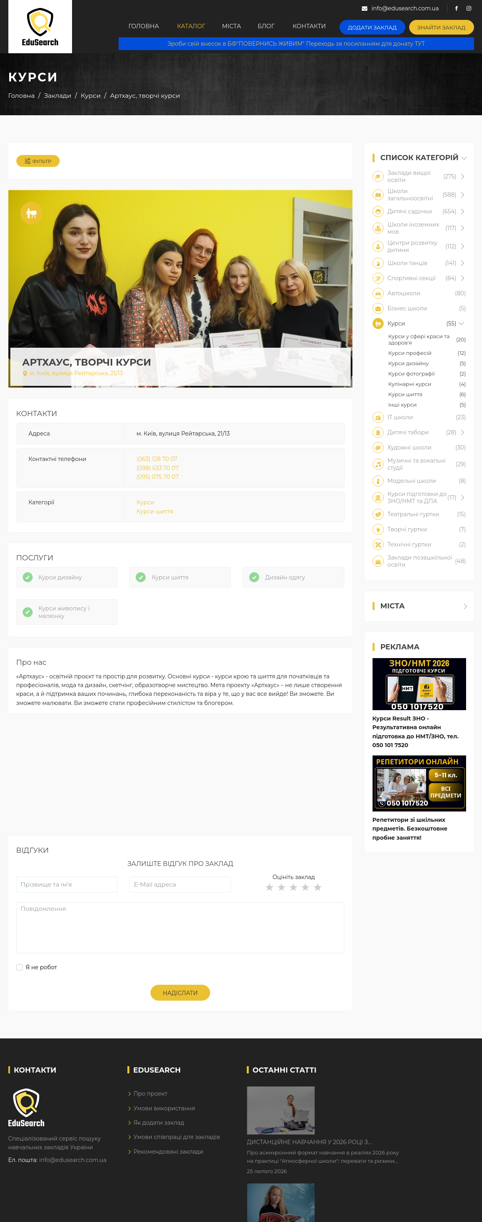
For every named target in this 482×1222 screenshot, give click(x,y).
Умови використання (164, 1112)
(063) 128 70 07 (157, 460)
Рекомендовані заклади (168, 1155)
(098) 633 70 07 (158, 469)
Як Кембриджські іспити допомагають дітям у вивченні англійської (393, 1147)
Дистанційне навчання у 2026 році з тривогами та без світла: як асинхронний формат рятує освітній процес (385, 1097)
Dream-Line (457, 1210)
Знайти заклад (444, 26)
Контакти (319, 26)
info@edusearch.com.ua (73, 1164)
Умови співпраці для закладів (176, 1141)
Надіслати (180, 997)
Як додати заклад (158, 1126)
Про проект (150, 1097)
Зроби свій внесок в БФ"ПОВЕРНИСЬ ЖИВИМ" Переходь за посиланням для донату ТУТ (299, 43)
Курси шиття (155, 513)
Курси (145, 504)
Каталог (189, 26)
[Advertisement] (180, 784)
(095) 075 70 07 (158, 478)
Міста (234, 26)
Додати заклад (380, 26)
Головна (139, 26)
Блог (273, 26)
